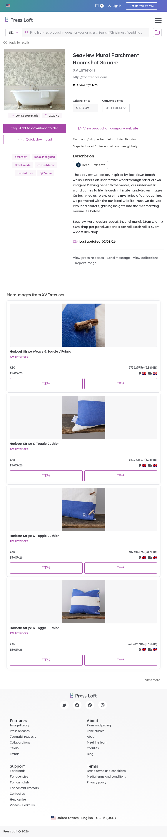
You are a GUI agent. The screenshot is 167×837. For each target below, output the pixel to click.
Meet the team (97, 742)
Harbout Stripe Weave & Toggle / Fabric (40, 351)
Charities (93, 748)
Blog (90, 754)
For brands (17, 771)
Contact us (17, 794)
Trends (14, 754)
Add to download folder (35, 128)
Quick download (35, 139)
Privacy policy (96, 782)
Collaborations (20, 742)
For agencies (19, 776)
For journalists (20, 782)
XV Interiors (19, 357)
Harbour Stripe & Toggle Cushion (34, 444)
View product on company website (108, 128)
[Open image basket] (157, 32)
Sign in (115, 6)
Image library (19, 725)
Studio (14, 748)
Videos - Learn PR (22, 805)
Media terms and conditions (106, 776)
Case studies (95, 731)
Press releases (20, 731)
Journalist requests (23, 737)
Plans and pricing (99, 725)
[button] (8, 6)
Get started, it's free (141, 6)
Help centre (18, 799)
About (91, 737)
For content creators (24, 788)
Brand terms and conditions (106, 771)
